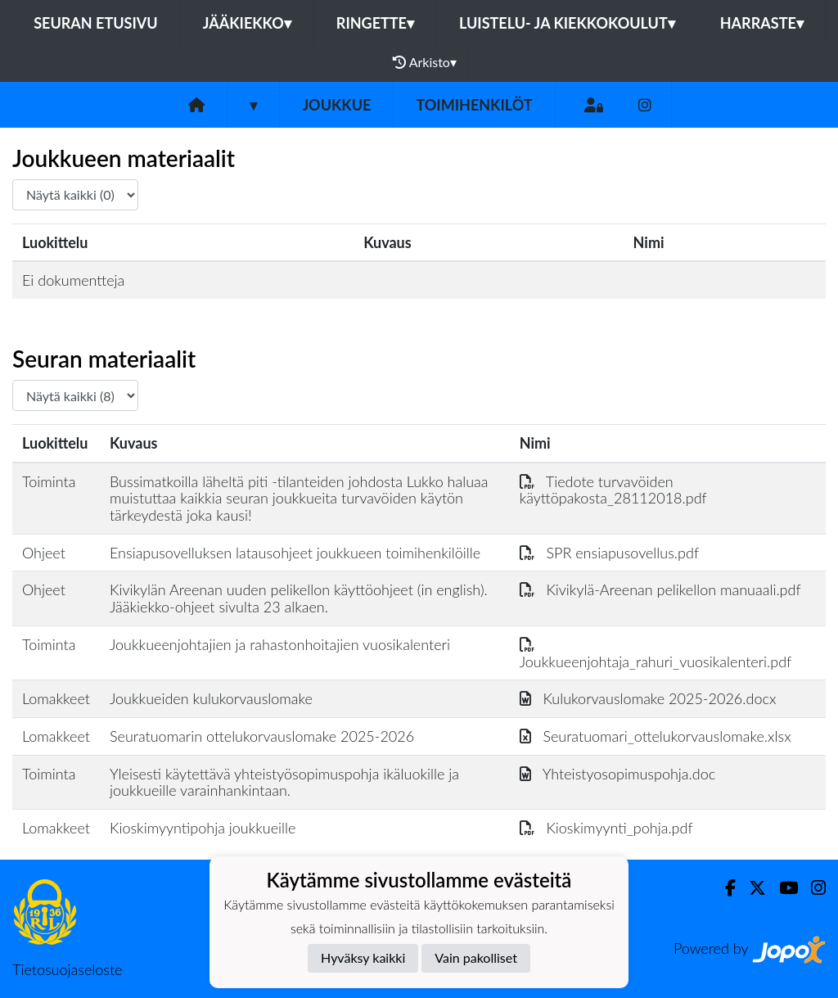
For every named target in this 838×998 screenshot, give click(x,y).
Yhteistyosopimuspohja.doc (618, 774)
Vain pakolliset (476, 957)
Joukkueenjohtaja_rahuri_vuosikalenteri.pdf (656, 653)
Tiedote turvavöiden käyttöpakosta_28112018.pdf (613, 490)
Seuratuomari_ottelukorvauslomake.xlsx (655, 736)
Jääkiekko (247, 23)
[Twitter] (751, 887)
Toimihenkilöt (474, 105)
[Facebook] (724, 887)
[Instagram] (645, 105)
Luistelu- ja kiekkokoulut (567, 23)
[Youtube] (782, 887)
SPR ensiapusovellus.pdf (609, 553)
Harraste (762, 23)
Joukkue (336, 105)
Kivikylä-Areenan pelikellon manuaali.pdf (660, 589)
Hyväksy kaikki (363, 957)
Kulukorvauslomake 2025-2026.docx (648, 698)
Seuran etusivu (96, 23)
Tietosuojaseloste (67, 969)
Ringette (375, 23)
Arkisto (425, 62)
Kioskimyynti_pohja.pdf (606, 828)
